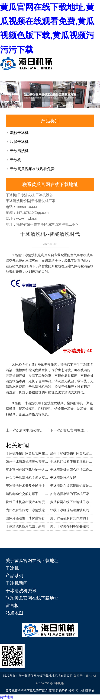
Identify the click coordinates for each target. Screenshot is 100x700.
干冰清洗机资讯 (21, 590)
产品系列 (14, 575)
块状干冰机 (19, 142)
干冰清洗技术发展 (63, 477)
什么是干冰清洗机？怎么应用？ (27, 477)
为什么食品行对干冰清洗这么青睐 (27, 510)
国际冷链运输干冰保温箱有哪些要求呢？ (27, 518)
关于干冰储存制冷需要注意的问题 (71, 526)
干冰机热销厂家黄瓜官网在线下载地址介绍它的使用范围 (27, 453)
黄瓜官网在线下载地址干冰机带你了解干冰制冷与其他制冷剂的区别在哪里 (71, 502)
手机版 (59, 683)
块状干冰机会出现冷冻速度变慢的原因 (27, 502)
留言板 (12, 605)
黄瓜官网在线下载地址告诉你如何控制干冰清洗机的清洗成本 (27, 469)
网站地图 (6, 697)
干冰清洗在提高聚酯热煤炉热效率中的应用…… (71, 486)
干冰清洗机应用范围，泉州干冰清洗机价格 (27, 526)
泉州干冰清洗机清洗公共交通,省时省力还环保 (27, 461)
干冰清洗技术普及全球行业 (25, 486)
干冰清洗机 (19, 151)
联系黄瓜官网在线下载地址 (32, 598)
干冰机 (15, 160)
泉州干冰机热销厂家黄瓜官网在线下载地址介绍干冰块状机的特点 (71, 453)
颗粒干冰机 (19, 133)
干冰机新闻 (17, 583)
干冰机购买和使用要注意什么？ (71, 461)
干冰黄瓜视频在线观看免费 (32, 169)
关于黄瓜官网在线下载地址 (32, 560)
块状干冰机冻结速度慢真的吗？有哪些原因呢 (71, 510)
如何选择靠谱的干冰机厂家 (69, 494)
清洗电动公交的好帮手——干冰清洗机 (27, 494)
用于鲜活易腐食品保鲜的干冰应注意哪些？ (71, 518)
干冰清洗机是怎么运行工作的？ (71, 469)
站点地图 (14, 612)
